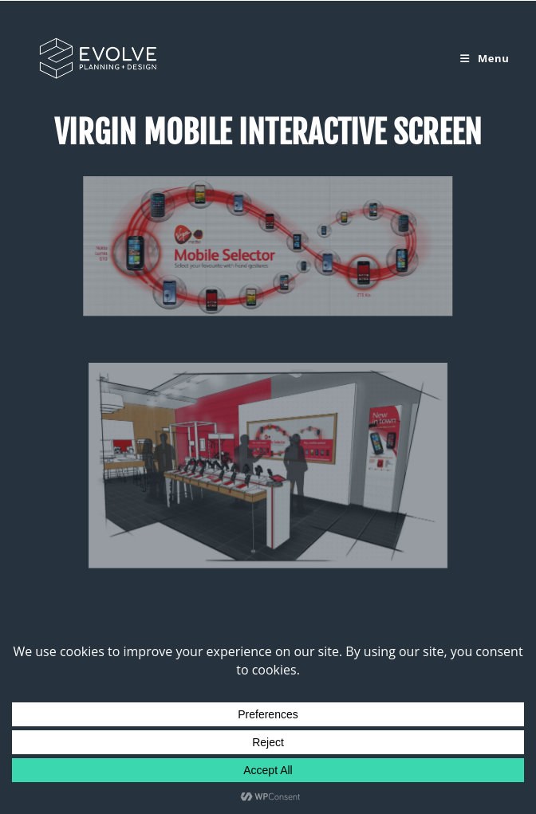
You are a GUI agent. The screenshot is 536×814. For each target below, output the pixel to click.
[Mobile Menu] (484, 58)
